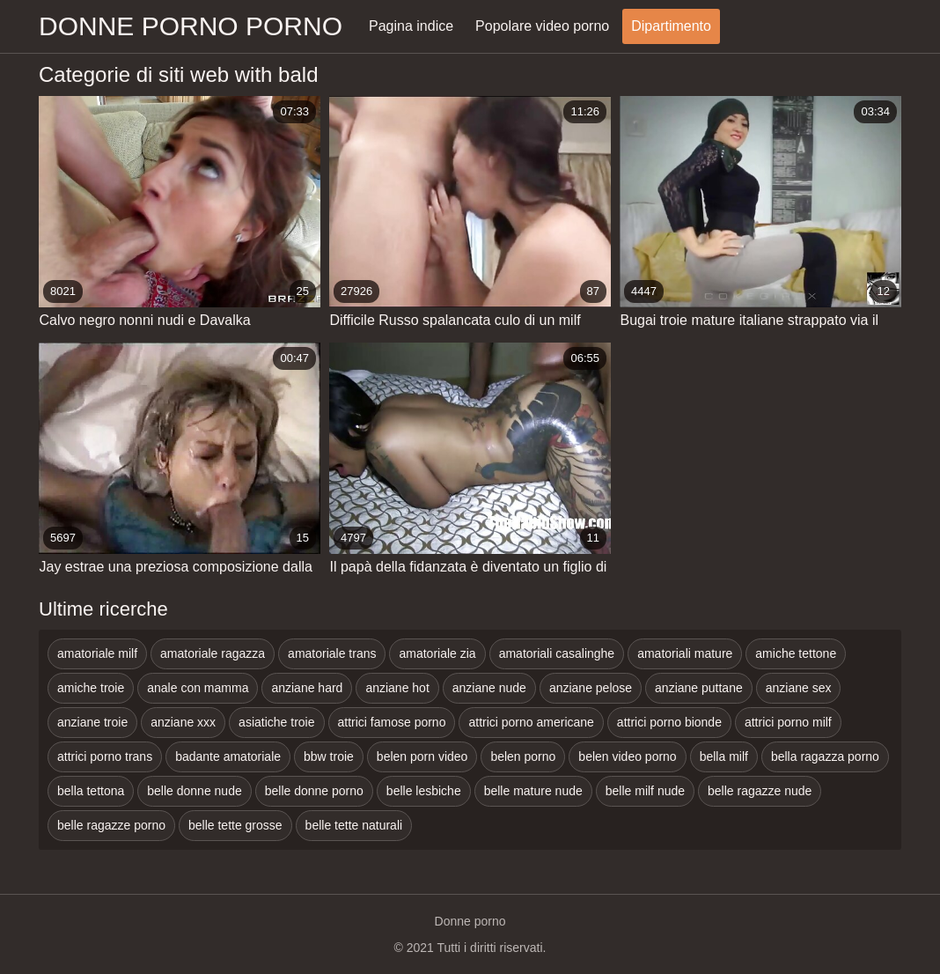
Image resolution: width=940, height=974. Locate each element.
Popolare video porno (542, 25)
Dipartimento (671, 25)
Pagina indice (411, 25)
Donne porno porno (190, 26)
